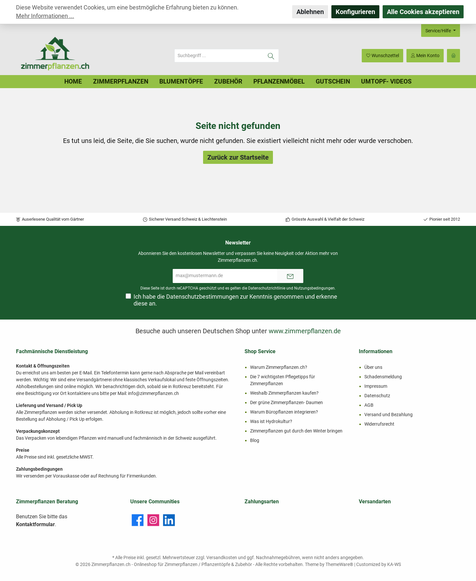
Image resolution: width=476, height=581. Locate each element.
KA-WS (394, 564)
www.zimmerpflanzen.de (305, 331)
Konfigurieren (355, 12)
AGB (368, 405)
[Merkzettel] (382, 55)
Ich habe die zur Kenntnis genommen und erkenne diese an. (235, 300)
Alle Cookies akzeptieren (423, 12)
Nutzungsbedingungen (314, 288)
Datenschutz (377, 395)
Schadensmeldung (383, 376)
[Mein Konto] (425, 55)
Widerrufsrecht (379, 424)
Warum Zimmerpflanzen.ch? (278, 367)
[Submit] (290, 276)
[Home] (73, 81)
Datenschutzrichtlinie (266, 288)
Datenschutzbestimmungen (202, 296)
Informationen (375, 351)
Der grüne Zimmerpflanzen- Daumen (286, 402)
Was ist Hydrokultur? (271, 421)
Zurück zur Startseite (238, 157)
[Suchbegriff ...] (219, 55)
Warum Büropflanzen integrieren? (284, 412)
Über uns (373, 367)
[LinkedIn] (169, 520)
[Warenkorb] (453, 55)
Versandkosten (221, 557)
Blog (254, 440)
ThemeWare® (339, 564)
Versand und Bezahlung (388, 414)
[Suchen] (271, 55)
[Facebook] (137, 520)
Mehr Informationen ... (45, 16)
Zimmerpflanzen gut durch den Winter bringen (296, 430)
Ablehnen (310, 12)
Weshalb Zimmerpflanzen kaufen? (284, 393)
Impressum (375, 386)
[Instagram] (153, 520)
